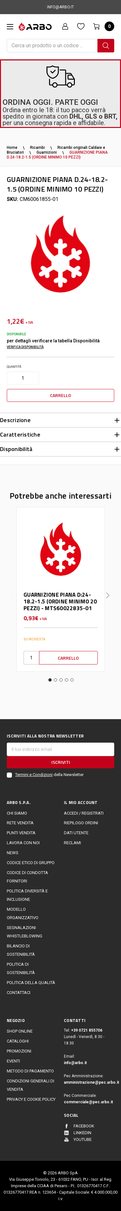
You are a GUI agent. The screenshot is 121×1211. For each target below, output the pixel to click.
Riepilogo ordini (81, 822)
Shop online (20, 1031)
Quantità (14, 366)
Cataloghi (18, 1041)
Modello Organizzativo (22, 913)
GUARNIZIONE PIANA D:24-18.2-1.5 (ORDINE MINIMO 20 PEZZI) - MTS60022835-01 (60, 601)
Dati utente (76, 832)
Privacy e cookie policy (31, 1099)
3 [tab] (61, 680)
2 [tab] (55, 680)
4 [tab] (66, 680)
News (12, 852)
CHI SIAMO (17, 813)
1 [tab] (50, 680)
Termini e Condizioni (34, 774)
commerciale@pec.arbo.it (88, 1102)
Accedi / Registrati (84, 813)
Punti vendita (21, 832)
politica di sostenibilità (21, 968)
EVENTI (13, 1061)
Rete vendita (20, 822)
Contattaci (18, 992)
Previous (13, 590)
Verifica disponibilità (25, 347)
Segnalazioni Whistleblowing (24, 931)
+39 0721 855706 (86, 1030)
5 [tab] (72, 680)
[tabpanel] (60, 589)
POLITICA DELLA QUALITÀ (31, 982)
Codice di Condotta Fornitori (27, 876)
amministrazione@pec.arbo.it (89, 1082)
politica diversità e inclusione (27, 895)
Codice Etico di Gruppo (31, 862)
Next (108, 590)
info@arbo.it (75, 1063)
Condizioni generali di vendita (30, 1085)
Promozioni (19, 1051)
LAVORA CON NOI (23, 842)
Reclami (72, 842)
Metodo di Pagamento (30, 1071)
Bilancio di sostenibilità (21, 950)
